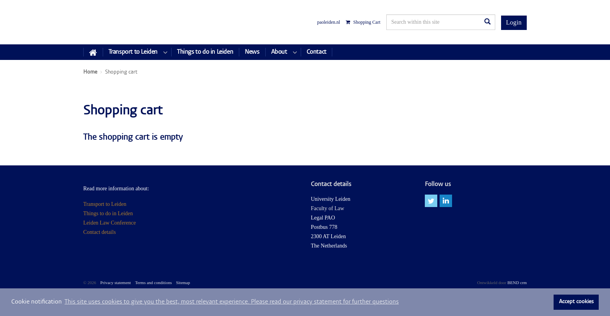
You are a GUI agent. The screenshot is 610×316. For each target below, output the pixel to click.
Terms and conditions (153, 282)
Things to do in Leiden (108, 213)
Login (514, 22)
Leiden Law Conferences (112, 22)
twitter (431, 201)
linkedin (446, 201)
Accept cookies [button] (576, 302)
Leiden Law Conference (109, 223)
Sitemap (183, 282)
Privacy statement (115, 282)
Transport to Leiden (104, 204)
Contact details (99, 232)
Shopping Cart (363, 22)
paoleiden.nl (328, 22)
